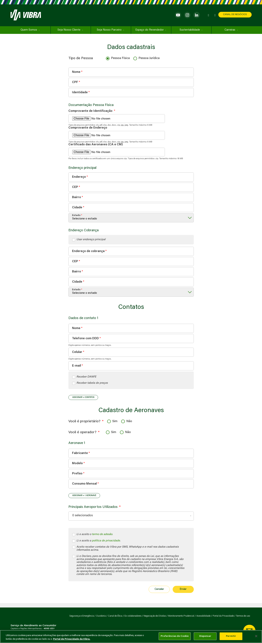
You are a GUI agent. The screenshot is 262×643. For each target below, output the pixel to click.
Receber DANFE (86, 376)
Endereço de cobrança (88, 251)
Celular (77, 352)
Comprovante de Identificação (91, 111)
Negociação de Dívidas (155, 616)
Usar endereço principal (91, 239)
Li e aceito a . (98, 540)
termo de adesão (102, 534)
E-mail (76, 365)
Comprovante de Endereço (87, 127)
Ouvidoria (101, 616)
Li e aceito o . (94, 534)
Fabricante (80, 453)
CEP (75, 187)
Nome (76, 72)
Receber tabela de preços (92, 383)
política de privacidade (106, 540)
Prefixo (77, 473)
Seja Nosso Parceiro (109, 30)
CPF (75, 82)
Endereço (79, 176)
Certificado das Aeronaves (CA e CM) (95, 144)
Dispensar (205, 636)
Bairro (76, 197)
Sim (115, 421)
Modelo (77, 463)
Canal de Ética (115, 616)
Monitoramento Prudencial (181, 616)
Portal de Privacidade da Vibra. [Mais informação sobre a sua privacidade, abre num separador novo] (71, 639)
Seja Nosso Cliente (68, 30)
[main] (131, 636)
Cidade (77, 207)
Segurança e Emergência (81, 616)
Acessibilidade (203, 616)
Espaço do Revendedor (149, 30)
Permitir (231, 636)
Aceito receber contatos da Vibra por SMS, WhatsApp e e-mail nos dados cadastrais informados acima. (127, 548)
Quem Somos (29, 30)
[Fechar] (256, 636)
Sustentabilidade (190, 30)
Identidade (80, 92)
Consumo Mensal (84, 483)
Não (129, 421)
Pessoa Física (120, 58)
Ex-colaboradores (132, 616)
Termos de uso (243, 616)
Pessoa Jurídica (149, 58)
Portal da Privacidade (223, 616)
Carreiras (230, 30)
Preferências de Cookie (175, 636)
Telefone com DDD (85, 338)
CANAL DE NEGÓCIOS (235, 14)
